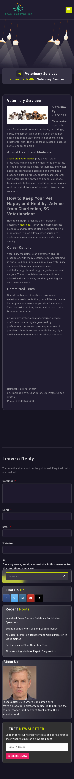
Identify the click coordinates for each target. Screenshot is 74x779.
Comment (9, 554)
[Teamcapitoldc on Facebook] (6, 598)
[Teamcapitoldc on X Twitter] (14, 598)
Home (15, 79)
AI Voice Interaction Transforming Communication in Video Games (36, 636)
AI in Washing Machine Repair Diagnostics (31, 651)
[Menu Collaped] (69, 10)
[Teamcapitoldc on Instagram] (22, 598)
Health (29, 79)
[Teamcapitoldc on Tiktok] (39, 598)
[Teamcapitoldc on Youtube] (31, 598)
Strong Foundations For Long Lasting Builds (32, 628)
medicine (25, 224)
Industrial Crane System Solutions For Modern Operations (33, 620)
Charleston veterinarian (21, 158)
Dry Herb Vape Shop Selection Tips (27, 645)
